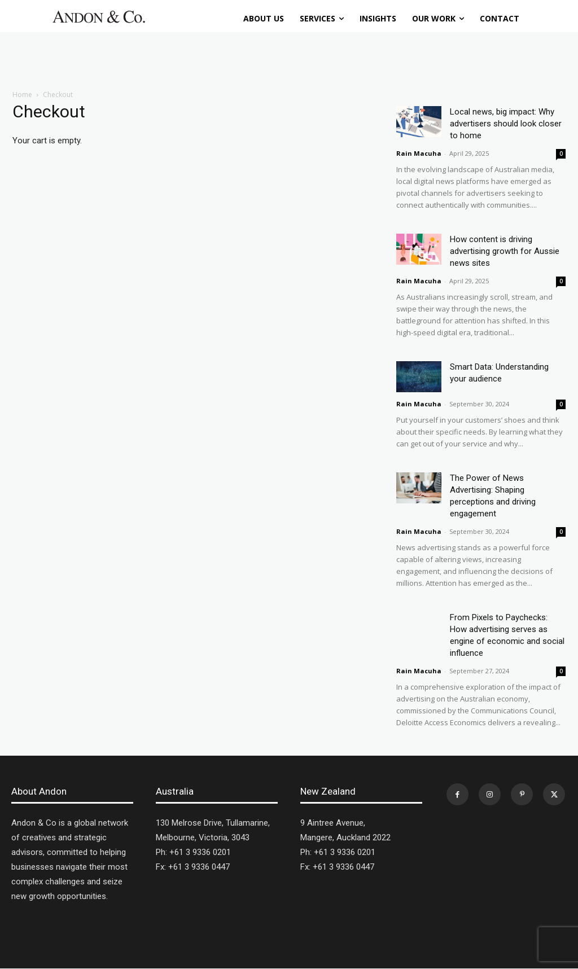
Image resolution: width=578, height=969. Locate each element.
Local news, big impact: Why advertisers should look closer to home (506, 124)
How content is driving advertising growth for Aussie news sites (504, 251)
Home (22, 94)
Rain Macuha (418, 153)
